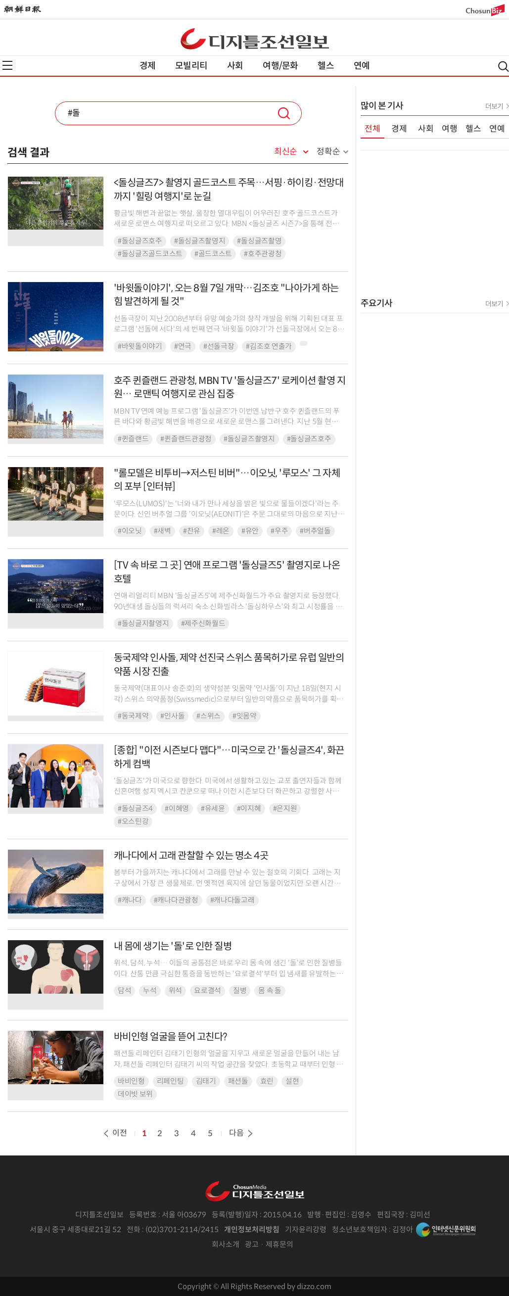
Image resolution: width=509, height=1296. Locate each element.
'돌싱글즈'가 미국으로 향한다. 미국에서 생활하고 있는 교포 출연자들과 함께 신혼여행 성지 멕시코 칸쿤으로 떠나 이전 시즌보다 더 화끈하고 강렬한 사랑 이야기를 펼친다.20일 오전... (228, 791)
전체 (372, 129)
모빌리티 (191, 65)
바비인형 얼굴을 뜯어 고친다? (170, 1037)
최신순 (285, 151)
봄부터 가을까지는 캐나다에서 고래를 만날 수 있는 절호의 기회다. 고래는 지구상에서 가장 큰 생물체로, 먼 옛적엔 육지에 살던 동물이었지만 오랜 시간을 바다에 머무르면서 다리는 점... (227, 883)
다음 (242, 1133)
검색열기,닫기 (503, 66)
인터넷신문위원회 (445, 1229)
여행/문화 (280, 65)
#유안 (250, 531)
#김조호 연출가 (269, 346)
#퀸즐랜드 (133, 438)
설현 (292, 1081)
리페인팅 (170, 1081)
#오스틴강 (133, 821)
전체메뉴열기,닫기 (7, 65)
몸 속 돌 (269, 990)
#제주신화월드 (203, 623)
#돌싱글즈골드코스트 (150, 253)
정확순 (328, 151)
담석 (124, 990)
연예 (362, 65)
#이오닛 (130, 531)
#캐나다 (130, 900)
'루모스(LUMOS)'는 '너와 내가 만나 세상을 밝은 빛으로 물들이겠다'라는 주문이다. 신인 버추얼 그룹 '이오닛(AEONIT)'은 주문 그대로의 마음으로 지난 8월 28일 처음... (229, 514)
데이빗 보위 (135, 1094)
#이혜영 (177, 808)
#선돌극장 (218, 346)
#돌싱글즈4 (135, 808)
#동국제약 (133, 716)
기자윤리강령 (305, 1229)
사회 (235, 65)
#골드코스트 (213, 253)
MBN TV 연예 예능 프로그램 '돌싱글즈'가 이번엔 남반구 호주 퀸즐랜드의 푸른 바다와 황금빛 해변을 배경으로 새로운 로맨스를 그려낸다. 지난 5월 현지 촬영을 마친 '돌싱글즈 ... (227, 422)
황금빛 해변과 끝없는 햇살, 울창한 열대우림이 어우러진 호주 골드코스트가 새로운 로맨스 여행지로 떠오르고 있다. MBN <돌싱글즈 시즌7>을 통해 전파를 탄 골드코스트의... (226, 224)
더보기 (494, 106)
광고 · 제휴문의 (269, 1244)
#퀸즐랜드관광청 (186, 438)
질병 (239, 990)
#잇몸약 (244, 716)
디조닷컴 (255, 38)
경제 (147, 65)
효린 (267, 1081)
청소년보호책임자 (359, 1229)
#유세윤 (213, 808)
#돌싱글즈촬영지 (200, 241)
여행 (450, 129)
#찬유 (191, 531)
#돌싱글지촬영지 (143, 623)
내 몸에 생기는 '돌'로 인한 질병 (173, 946)
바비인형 (131, 1081)
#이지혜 (249, 808)
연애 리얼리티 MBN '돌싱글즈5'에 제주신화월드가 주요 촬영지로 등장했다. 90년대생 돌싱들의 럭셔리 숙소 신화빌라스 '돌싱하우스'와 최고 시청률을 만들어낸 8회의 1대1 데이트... (228, 606)
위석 (175, 990)
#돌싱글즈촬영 (259, 241)
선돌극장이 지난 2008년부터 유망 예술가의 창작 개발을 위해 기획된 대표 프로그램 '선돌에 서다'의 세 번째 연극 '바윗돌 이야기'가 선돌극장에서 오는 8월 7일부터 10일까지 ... (229, 329)
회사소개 (225, 1244)
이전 (114, 1133)
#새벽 (162, 531)
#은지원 (285, 808)
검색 (284, 113)
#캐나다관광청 (176, 900)
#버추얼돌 (315, 531)
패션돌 (238, 1081)
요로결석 (207, 990)
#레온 (221, 531)
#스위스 (208, 716)
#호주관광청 (262, 253)
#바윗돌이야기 (140, 346)
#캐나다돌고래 (232, 900)
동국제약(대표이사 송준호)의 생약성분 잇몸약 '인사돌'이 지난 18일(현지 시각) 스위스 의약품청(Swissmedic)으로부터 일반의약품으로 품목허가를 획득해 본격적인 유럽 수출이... (228, 699)
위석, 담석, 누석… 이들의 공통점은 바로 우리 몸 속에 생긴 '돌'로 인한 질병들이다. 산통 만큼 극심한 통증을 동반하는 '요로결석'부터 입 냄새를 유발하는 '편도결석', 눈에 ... (228, 974)
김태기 (206, 1081)
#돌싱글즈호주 (140, 241)
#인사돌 (172, 716)
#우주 (279, 531)
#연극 (182, 346)
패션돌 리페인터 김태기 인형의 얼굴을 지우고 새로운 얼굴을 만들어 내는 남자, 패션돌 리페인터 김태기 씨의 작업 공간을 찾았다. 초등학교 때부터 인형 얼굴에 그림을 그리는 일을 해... (228, 1064)
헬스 (325, 65)
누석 (149, 990)
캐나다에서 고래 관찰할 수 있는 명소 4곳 (191, 856)
